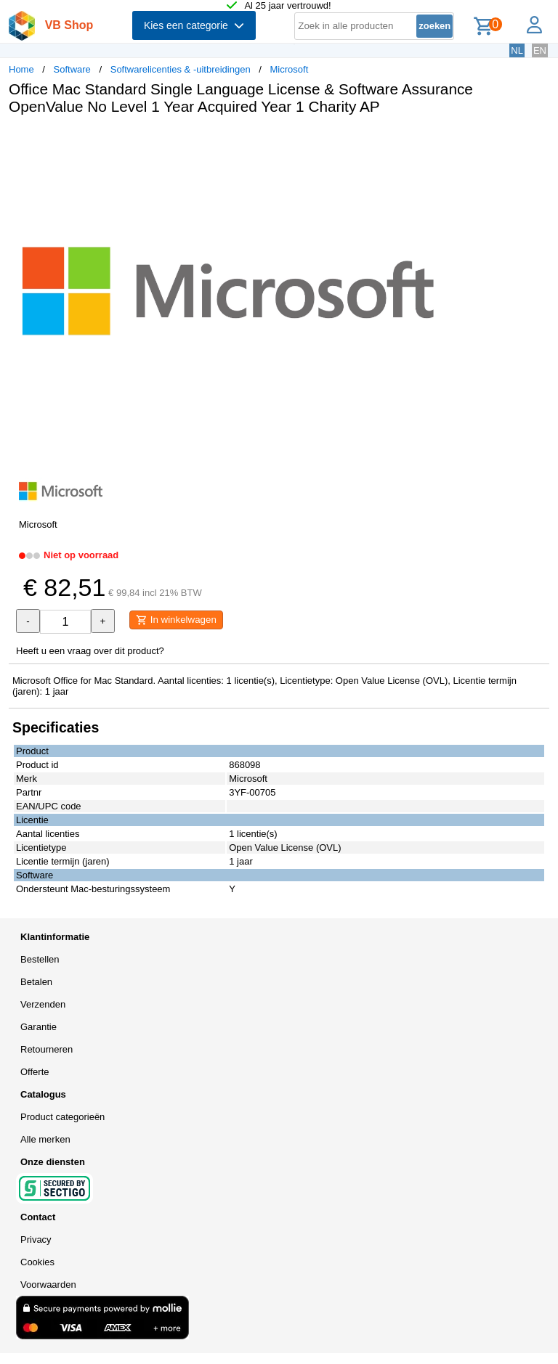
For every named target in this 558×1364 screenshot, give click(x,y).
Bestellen (39, 959)
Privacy (36, 1239)
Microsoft (289, 69)
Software (72, 69)
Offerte (34, 1071)
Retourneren (46, 1049)
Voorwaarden (48, 1284)
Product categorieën (62, 1116)
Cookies (37, 1262)
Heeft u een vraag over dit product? (90, 650)
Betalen (36, 981)
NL (517, 50)
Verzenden (42, 1004)
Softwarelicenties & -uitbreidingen (180, 69)
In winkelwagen (176, 620)
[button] (431, 141)
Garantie (38, 1026)
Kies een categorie (194, 25)
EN (539, 50)
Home (21, 69)
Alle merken (45, 1139)
